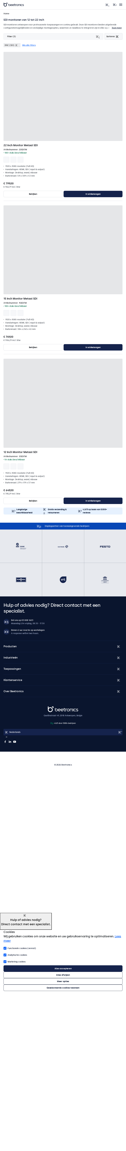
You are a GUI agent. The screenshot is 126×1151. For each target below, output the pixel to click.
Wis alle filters (29, 45)
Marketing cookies (15, 961)
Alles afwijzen (63, 975)
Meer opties (63, 981)
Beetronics (53, 708)
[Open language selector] (63, 732)
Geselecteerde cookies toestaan (63, 988)
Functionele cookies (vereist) (20, 948)
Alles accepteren (63, 968)
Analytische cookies (15, 954)
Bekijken (33, 194)
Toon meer (117, 28)
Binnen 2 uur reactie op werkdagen (28, 630)
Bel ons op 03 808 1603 (22, 620)
